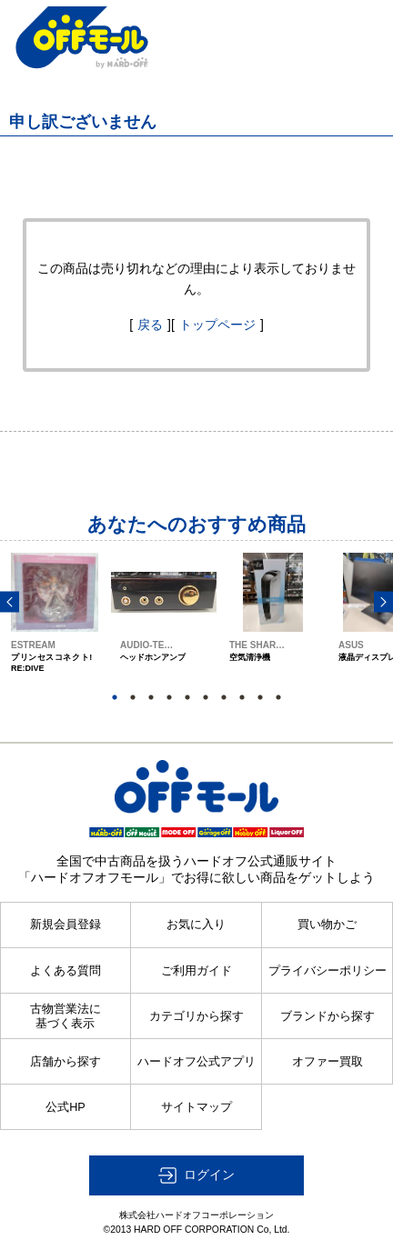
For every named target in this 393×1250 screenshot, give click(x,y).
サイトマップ (196, 1107)
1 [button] (115, 697)
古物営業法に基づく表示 (65, 1016)
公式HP (65, 1107)
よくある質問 (65, 971)
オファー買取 (327, 1061)
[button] (196, 1175)
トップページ (217, 324)
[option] (54, 629)
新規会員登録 (65, 924)
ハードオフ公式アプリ (196, 1061)
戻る (150, 324)
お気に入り (196, 924)
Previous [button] (9, 602)
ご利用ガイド (196, 971)
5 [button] (187, 697)
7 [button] (224, 697)
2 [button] (133, 697)
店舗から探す (65, 1061)
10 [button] (278, 697)
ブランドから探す (327, 1016)
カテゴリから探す (196, 1016)
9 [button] (260, 697)
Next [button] (383, 602)
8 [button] (242, 697)
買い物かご (327, 924)
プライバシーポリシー (327, 971)
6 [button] (205, 697)
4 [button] (169, 697)
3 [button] (151, 697)
